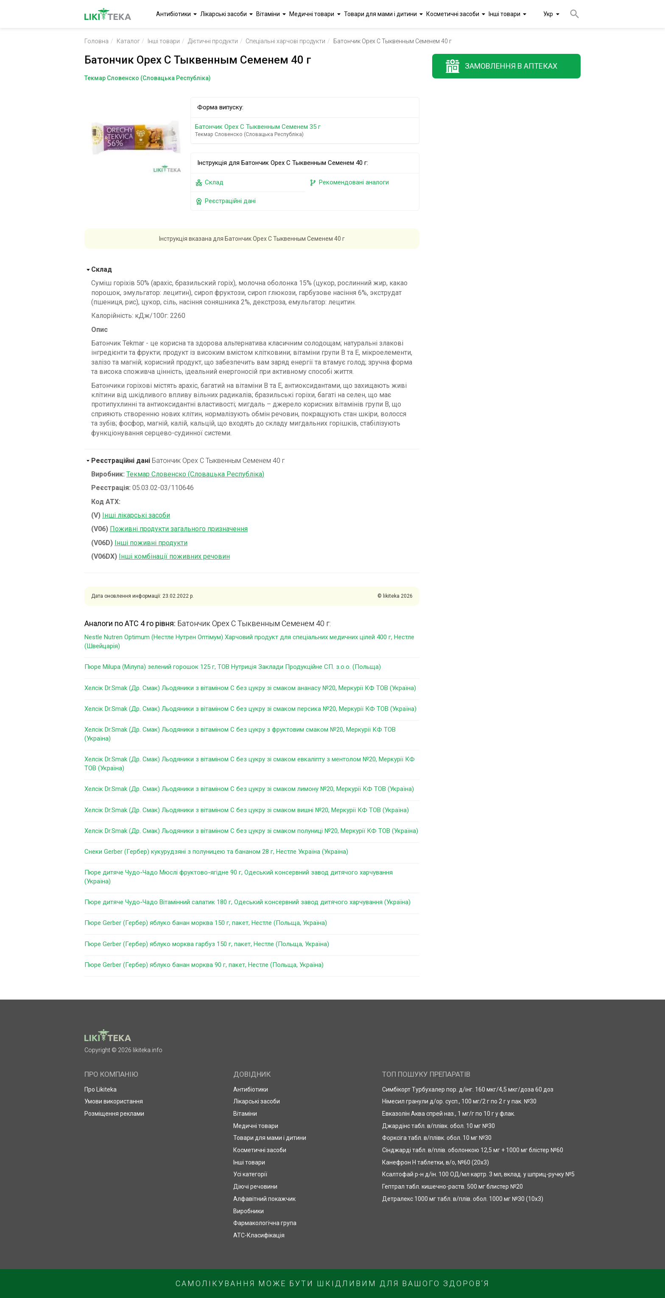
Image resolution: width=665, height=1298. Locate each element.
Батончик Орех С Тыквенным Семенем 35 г (306, 130)
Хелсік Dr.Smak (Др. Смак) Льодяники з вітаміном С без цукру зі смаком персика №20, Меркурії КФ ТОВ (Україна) (250, 709)
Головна (96, 41)
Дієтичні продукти (213, 41)
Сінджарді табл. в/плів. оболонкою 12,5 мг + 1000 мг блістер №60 (472, 1150)
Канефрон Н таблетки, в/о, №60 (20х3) (435, 1162)
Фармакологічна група (264, 1223)
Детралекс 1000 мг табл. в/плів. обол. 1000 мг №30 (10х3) (462, 1198)
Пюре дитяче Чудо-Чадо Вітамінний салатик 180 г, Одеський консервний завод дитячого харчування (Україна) (247, 902)
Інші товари (504, 14)
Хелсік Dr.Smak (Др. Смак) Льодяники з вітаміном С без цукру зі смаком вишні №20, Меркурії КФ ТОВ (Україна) (246, 810)
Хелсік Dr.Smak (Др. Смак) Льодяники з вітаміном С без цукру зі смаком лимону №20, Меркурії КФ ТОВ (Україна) (249, 789)
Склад (209, 182)
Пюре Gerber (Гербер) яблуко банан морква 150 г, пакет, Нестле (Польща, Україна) (205, 923)
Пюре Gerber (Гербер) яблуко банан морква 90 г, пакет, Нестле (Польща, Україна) (204, 965)
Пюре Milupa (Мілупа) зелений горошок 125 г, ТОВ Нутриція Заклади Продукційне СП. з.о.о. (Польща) (232, 667)
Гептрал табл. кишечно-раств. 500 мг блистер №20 (452, 1186)
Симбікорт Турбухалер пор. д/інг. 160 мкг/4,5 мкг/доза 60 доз (467, 1089)
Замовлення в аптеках (511, 65)
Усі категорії (250, 1174)
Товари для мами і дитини (380, 14)
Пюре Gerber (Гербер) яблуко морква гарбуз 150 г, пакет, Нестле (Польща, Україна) (206, 944)
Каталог (128, 41)
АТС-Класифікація (259, 1235)
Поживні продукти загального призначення (179, 529)
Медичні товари (311, 14)
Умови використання (113, 1101)
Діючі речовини (255, 1186)
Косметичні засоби (452, 14)
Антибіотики (173, 14)
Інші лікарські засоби (136, 515)
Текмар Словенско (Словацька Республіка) (195, 474)
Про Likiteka (100, 1089)
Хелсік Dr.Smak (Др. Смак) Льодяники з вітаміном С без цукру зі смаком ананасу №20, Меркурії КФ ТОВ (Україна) (250, 688)
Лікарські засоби (223, 14)
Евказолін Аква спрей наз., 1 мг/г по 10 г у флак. (448, 1113)
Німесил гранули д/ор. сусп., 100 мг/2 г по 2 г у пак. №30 (459, 1101)
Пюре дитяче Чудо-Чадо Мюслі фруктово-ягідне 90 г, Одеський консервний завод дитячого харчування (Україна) (238, 877)
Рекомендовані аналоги (349, 182)
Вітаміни (268, 14)
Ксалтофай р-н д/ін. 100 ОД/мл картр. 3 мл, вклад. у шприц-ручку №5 (478, 1174)
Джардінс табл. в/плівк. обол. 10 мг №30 (438, 1126)
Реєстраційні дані (225, 201)
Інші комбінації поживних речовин (174, 556)
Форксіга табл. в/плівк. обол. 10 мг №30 (437, 1137)
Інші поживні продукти (151, 543)
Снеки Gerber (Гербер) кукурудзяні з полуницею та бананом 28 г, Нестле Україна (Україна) (216, 851)
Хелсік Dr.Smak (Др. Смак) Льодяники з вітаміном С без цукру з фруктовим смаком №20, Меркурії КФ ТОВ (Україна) (240, 734)
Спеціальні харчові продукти (285, 41)
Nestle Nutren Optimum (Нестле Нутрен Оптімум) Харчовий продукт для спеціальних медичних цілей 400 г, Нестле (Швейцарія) (249, 641)
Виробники (248, 1211)
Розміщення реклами (114, 1113)
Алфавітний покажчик (264, 1198)
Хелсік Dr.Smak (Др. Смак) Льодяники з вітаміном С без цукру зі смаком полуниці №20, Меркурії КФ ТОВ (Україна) (251, 831)
